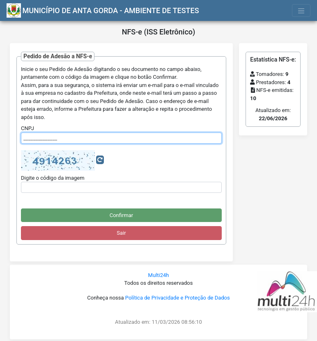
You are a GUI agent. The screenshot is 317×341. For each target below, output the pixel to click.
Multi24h (158, 275)
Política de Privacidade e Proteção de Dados (177, 298)
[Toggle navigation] (301, 10)
